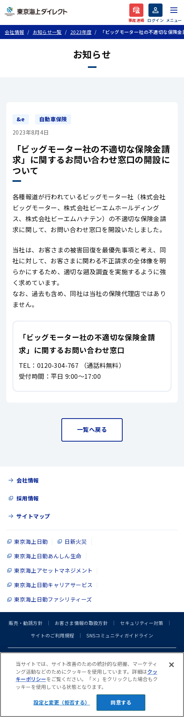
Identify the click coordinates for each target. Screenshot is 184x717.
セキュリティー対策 (141, 622)
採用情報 (27, 498)
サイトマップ (33, 516)
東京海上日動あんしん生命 (48, 556)
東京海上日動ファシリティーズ (53, 599)
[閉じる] (171, 664)
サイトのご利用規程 (52, 635)
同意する (121, 702)
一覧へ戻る (92, 429)
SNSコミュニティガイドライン (119, 635)
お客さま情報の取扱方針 (81, 622)
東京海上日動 (31, 541)
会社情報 (27, 480)
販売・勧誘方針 (26, 622)
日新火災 (75, 541)
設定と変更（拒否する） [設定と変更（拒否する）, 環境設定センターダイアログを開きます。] (62, 702)
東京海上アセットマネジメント (53, 570)
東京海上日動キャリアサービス (53, 585)
